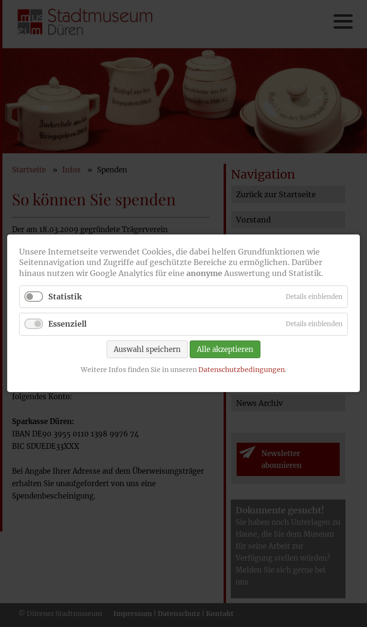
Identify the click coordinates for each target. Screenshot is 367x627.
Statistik (65, 297)
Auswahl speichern (147, 349)
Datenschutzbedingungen (241, 369)
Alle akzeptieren (225, 349)
